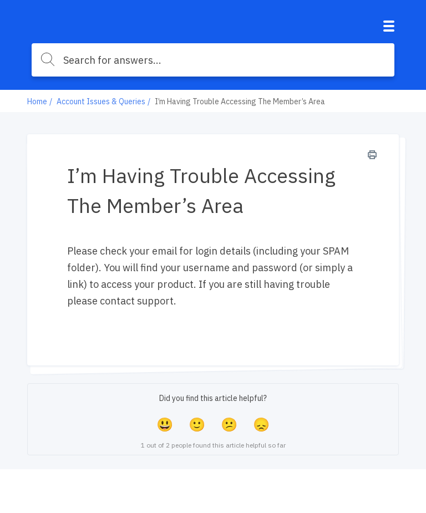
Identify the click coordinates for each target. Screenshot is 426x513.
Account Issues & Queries (101, 101)
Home (37, 101)
